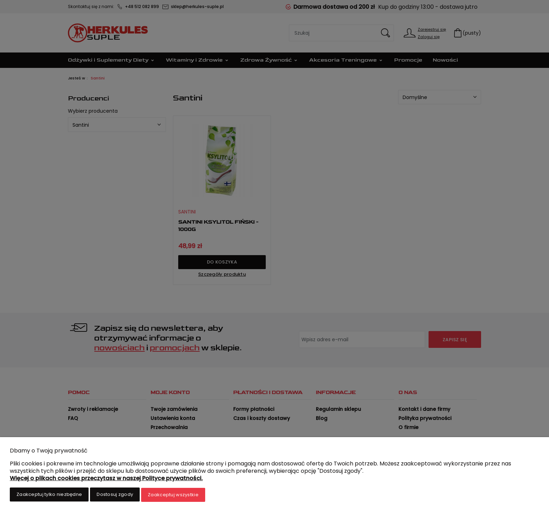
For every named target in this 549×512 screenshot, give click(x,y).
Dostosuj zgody (115, 495)
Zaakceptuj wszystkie (173, 495)
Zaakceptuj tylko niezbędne (49, 495)
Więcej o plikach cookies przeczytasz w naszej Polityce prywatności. (106, 479)
